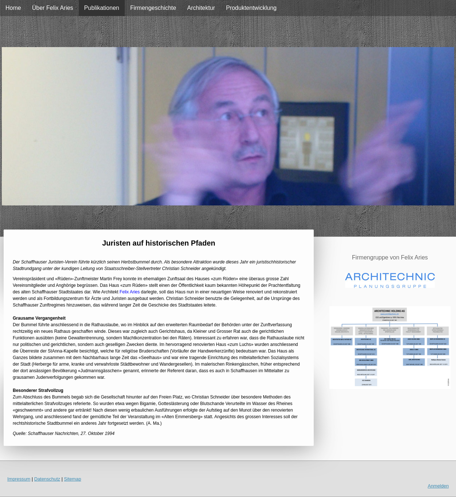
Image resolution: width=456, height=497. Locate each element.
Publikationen (101, 8)
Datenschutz (47, 479)
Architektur (201, 8)
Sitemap (72, 479)
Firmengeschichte (153, 8)
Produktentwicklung (251, 8)
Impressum (18, 479)
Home (13, 8)
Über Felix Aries (52, 8)
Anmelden (438, 486)
